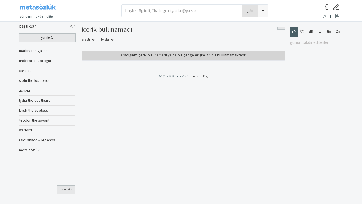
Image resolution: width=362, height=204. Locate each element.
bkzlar (107, 39)
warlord (25, 130)
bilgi (205, 76)
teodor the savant (34, 120)
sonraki (66, 190)
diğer (51, 16)
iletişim (196, 76)
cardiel (25, 71)
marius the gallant (34, 51)
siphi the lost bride (35, 81)
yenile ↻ (47, 37)
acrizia (24, 91)
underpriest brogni (35, 61)
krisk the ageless (33, 110)
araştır (88, 39)
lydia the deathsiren (36, 100)
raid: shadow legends (37, 140)
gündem (26, 16)
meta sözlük (29, 150)
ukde (39, 16)
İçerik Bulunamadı (106, 30)
